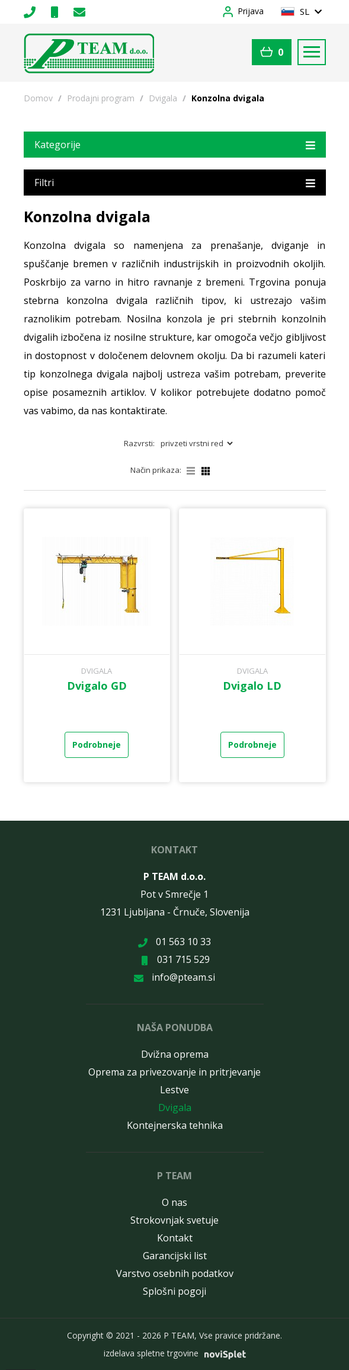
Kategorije (174, 144)
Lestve (174, 1089)
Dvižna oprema (175, 1054)
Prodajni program (101, 98)
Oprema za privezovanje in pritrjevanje (174, 1071)
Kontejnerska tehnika (175, 1125)
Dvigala (163, 98)
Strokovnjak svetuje (174, 1220)
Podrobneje (96, 744)
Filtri (174, 182)
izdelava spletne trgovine (151, 1353)
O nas (174, 1202)
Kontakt (175, 1237)
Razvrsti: (139, 443)
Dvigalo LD (252, 685)
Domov (38, 98)
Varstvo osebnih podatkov (174, 1273)
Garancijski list (175, 1255)
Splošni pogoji (174, 1291)
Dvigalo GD (97, 685)
